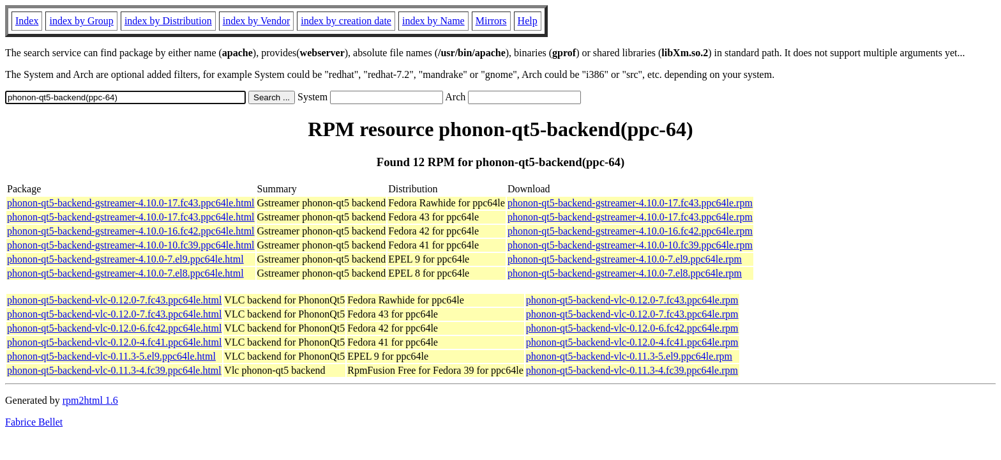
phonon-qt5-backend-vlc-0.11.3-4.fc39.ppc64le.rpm (632, 370)
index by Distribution (168, 20)
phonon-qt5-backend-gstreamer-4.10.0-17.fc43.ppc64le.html (131, 202)
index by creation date (346, 20)
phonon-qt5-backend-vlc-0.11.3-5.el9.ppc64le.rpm (629, 356)
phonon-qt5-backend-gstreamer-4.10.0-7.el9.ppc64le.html (125, 259)
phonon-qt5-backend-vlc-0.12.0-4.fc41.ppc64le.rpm (632, 342)
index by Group (81, 20)
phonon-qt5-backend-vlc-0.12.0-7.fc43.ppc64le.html (114, 300)
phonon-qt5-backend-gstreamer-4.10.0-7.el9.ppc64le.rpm (625, 259)
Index (26, 20)
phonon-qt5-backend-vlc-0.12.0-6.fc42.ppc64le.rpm (632, 328)
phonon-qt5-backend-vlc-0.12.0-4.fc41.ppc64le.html (114, 342)
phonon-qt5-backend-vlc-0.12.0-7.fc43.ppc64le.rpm (632, 300)
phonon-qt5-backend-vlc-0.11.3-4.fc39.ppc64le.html (114, 370)
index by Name (433, 20)
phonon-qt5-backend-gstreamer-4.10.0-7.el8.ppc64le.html (125, 273)
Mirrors (491, 20)
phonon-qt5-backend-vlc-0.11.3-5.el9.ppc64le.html (111, 356)
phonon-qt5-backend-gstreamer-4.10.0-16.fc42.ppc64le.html (131, 231)
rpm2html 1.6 (90, 400)
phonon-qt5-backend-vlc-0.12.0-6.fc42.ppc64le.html (114, 328)
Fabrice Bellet (34, 422)
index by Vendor (256, 20)
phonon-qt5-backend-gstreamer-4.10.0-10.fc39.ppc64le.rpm (630, 245)
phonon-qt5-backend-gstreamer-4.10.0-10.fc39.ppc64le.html (131, 245)
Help (528, 20)
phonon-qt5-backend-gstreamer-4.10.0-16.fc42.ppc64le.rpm (630, 231)
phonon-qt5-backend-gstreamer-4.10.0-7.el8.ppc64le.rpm (625, 273)
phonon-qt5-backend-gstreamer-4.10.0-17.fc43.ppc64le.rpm (630, 202)
